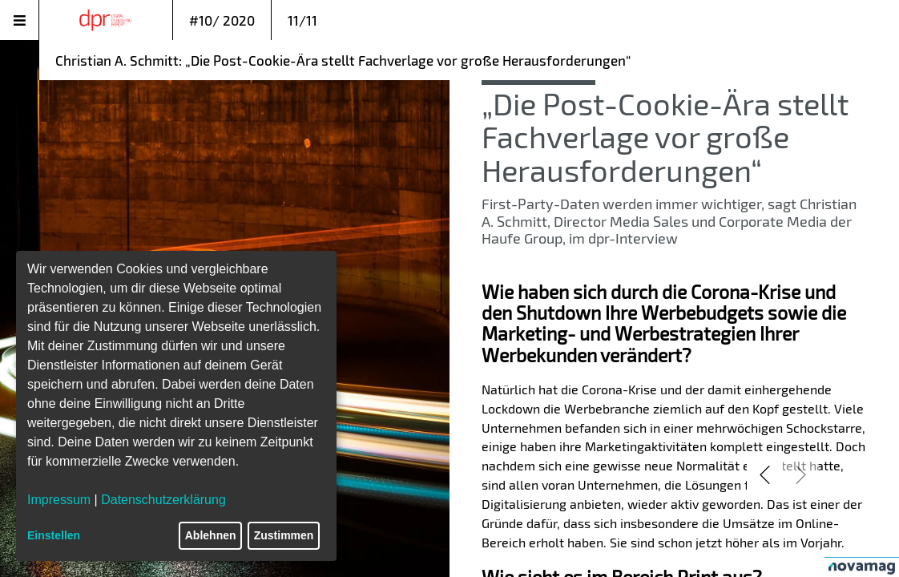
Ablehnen (210, 535)
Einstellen (53, 535)
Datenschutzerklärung (163, 499)
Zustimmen (284, 535)
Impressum (59, 499)
